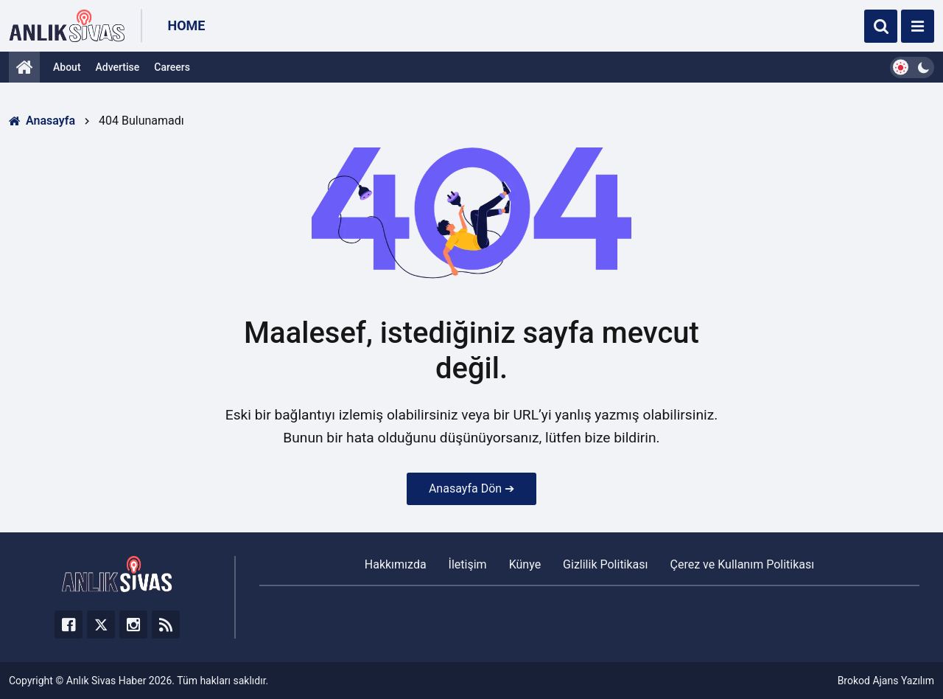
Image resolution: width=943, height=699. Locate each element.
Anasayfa (42, 121)
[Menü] (917, 26)
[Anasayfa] (24, 67)
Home (186, 25)
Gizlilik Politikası (605, 564)
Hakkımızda (396, 564)
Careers (172, 67)
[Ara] (880, 26)
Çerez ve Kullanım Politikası (742, 564)
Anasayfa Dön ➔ (471, 488)
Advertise (118, 67)
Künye (525, 564)
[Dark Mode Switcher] (912, 67)
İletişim (468, 564)
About (67, 67)
